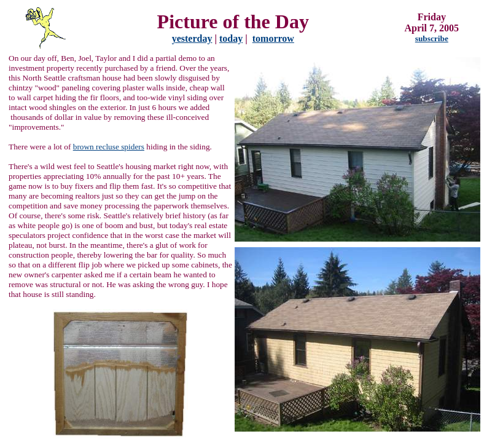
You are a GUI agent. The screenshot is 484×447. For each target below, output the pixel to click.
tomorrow (273, 38)
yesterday (192, 38)
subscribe (431, 38)
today (231, 38)
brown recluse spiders (108, 146)
